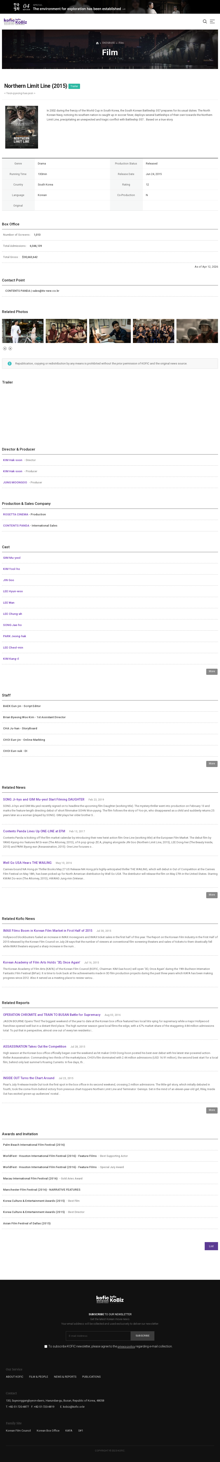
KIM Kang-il (11, 658)
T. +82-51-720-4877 (17, 1406)
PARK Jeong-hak (14, 636)
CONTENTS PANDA (16, 525)
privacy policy (126, 1346)
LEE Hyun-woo (13, 591)
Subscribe (143, 1335)
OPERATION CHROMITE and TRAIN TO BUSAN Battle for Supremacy (51, 1015)
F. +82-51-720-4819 (42, 1406)
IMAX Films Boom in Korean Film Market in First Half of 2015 (47, 931)
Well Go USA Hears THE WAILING (27, 863)
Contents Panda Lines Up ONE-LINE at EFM (34, 831)
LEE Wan (8, 602)
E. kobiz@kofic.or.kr (72, 1406)
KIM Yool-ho (11, 569)
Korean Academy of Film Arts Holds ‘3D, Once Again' (41, 962)
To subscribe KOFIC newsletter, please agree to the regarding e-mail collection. (110, 1346)
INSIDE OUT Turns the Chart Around (28, 1078)
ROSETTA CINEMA (16, 514)
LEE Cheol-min (13, 647)
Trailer (74, 86)
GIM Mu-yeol (12, 557)
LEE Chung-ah (12, 613)
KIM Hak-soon (13, 460)
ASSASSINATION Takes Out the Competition (34, 1046)
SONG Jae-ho (12, 625)
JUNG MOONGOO (15, 482)
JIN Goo (8, 580)
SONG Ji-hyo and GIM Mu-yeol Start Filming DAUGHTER (43, 799)
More (212, 671)
